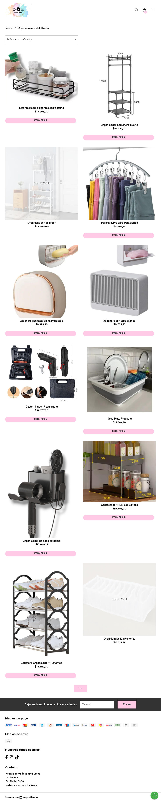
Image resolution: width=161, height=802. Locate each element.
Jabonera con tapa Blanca (119, 321)
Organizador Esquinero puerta (119, 125)
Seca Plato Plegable (119, 418)
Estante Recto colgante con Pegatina (41, 108)
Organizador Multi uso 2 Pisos (119, 505)
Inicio (9, 28)
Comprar (40, 120)
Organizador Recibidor (42, 223)
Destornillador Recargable (41, 406)
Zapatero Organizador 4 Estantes (41, 663)
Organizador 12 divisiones (119, 639)
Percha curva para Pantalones (119, 223)
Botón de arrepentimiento (22, 785)
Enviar (127, 704)
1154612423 (12, 777)
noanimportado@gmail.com (23, 774)
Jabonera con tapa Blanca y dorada (41, 321)
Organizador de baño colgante (41, 541)
